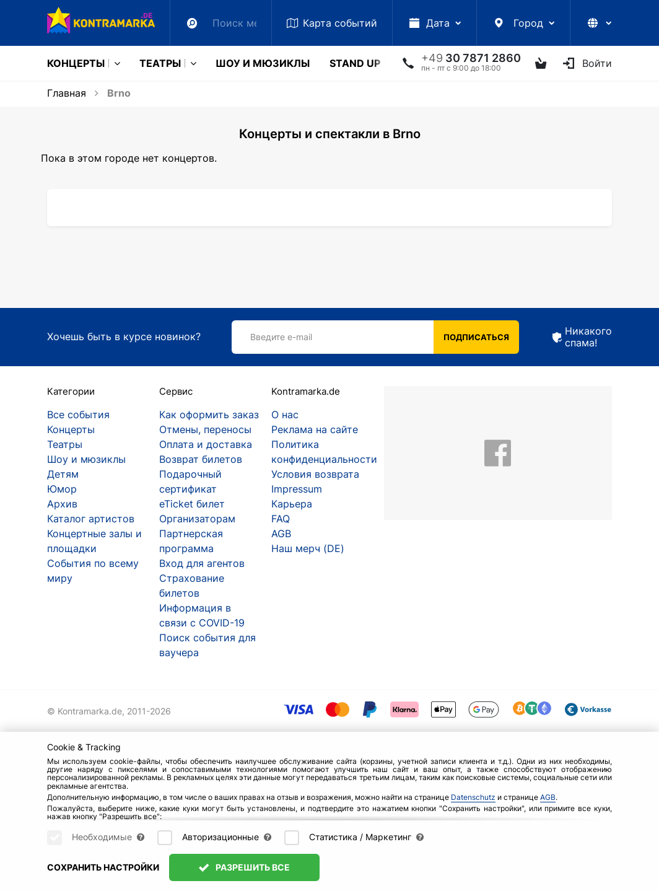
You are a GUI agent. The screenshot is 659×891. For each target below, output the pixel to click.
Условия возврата (315, 474)
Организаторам (197, 518)
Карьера (291, 504)
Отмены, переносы (205, 429)
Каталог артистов (90, 518)
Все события (78, 414)
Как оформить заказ (209, 414)
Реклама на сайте (314, 429)
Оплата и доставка (205, 444)
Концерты (76, 63)
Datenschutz (473, 809)
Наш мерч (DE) (307, 548)
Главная (66, 93)
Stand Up (355, 63)
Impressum (296, 489)
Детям (63, 474)
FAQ (280, 518)
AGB (281, 533)
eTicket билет (192, 504)
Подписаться (476, 337)
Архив (62, 504)
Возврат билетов (200, 459)
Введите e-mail (281, 336)
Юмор (62, 489)
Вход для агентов (202, 563)
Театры (160, 63)
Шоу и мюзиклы (263, 63)
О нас (285, 414)
